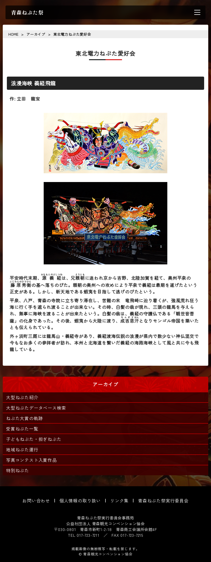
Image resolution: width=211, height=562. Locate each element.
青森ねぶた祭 (27, 12)
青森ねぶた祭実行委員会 (163, 500)
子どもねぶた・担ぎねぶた (34, 439)
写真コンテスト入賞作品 (31, 460)
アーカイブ (35, 34)
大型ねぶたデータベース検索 (36, 407)
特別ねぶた (17, 470)
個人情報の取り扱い (80, 500)
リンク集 (119, 500)
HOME (13, 34)
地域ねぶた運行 (22, 449)
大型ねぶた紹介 (22, 397)
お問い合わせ (36, 500)
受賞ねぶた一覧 (22, 428)
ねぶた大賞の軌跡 (24, 418)
